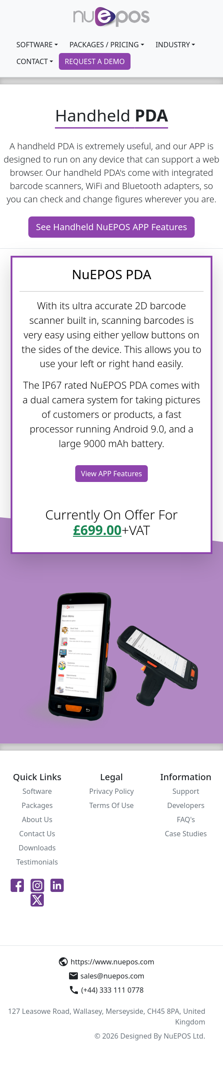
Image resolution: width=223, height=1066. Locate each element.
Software (37, 791)
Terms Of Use (111, 805)
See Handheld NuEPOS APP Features (111, 227)
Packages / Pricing (104, 44)
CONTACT (32, 61)
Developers (185, 805)
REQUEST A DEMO (95, 61)
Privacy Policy (111, 791)
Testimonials (37, 862)
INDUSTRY (173, 44)
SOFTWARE (34, 44)
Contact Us (37, 833)
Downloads (37, 848)
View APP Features (111, 473)
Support (186, 791)
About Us (37, 819)
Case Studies (186, 833)
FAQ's (186, 819)
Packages (37, 805)
